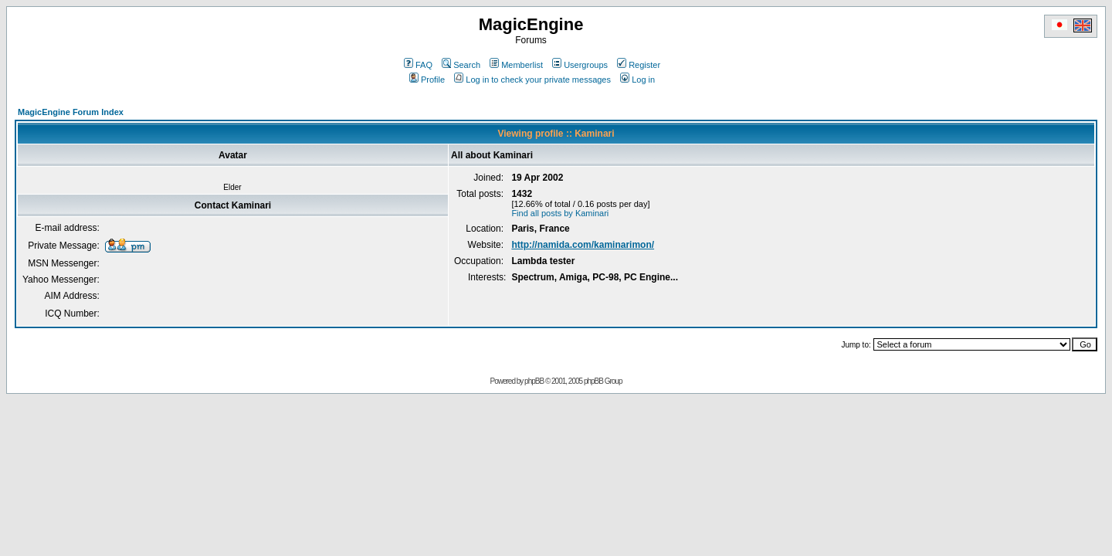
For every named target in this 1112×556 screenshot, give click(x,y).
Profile (427, 79)
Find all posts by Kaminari (560, 213)
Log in (637, 79)
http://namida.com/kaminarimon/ (582, 244)
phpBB (534, 381)
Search (461, 65)
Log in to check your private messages (532, 79)
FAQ (418, 65)
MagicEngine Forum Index (71, 112)
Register (638, 65)
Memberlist (516, 65)
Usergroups (580, 65)
